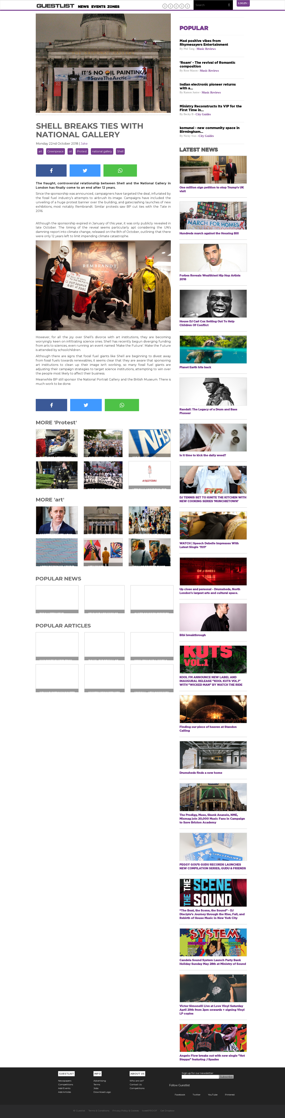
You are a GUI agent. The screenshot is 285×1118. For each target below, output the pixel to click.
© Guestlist (79, 1110)
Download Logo (102, 1092)
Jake (84, 143)
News (83, 6)
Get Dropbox (167, 1110)
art (40, 151)
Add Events (64, 1088)
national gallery (102, 151)
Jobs (95, 1088)
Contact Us (136, 1084)
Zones (113, 6)
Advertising (99, 1080)
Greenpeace (55, 151)
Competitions (65, 1084)
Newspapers (64, 1080)
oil (70, 151)
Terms (96, 1084)
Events (98, 6)
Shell (120, 151)
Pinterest (227, 1094)
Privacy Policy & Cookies (125, 1110)
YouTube (209, 1094)
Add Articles (64, 1092)
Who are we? (137, 1080)
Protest (82, 151)
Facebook (177, 1094)
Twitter (194, 1094)
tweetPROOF (149, 1110)
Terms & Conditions (98, 1110)
